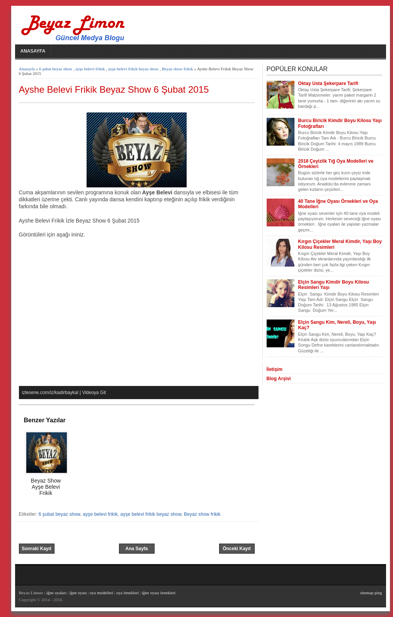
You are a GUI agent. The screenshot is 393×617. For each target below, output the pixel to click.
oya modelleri (101, 592)
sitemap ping (371, 592)
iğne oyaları (56, 592)
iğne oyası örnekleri (158, 592)
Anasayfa (33, 51)
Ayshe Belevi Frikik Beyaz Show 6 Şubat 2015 (114, 89)
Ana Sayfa (136, 548)
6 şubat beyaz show (55, 68)
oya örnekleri (127, 592)
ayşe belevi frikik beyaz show (133, 68)
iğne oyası (79, 592)
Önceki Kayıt (237, 548)
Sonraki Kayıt (36, 548)
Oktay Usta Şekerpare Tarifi (328, 83)
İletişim (274, 369)
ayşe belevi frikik (90, 68)
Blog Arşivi (279, 378)
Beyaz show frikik (177, 68)
